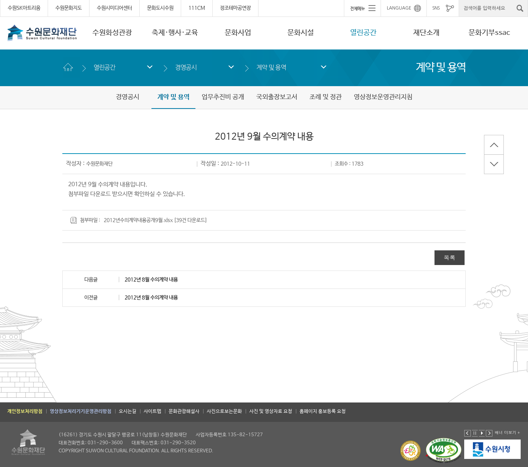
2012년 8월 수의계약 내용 (151, 280)
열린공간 (363, 33)
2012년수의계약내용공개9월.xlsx (138, 220)
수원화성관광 (112, 33)
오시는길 (127, 411)
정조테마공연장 (235, 8)
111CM (196, 8)
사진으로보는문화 (224, 411)
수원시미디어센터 (114, 8)
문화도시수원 (160, 8)
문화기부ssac (489, 33)
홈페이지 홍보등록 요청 (323, 411)
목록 (449, 257)
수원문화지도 (68, 8)
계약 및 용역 (271, 67)
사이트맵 (152, 411)
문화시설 (300, 33)
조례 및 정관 (325, 97)
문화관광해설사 (184, 411)
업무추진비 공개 (223, 97)
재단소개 (426, 33)
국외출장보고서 (276, 97)
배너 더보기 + (507, 432)
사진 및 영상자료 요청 (270, 411)
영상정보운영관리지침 (383, 97)
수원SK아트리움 (24, 8)
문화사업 (238, 33)
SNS (436, 8)
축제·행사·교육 (175, 33)
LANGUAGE (399, 8)
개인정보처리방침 (25, 411)
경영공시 (186, 67)
